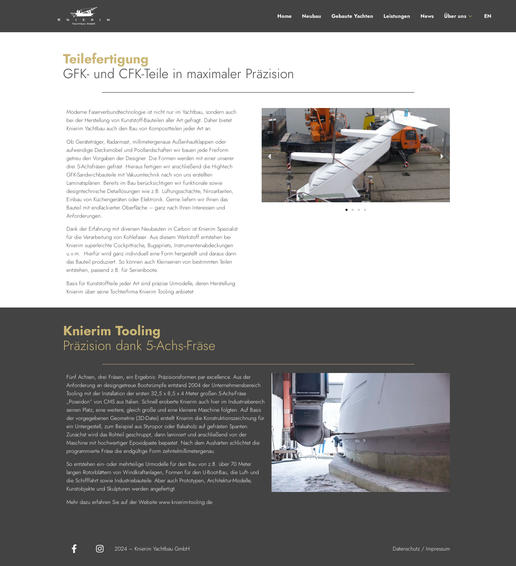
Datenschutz (406, 549)
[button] (269, 156)
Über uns (459, 16)
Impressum (438, 549)
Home (284, 16)
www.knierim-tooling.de (185, 502)
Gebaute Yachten (352, 16)
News (427, 16)
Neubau (311, 16)
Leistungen (396, 16)
